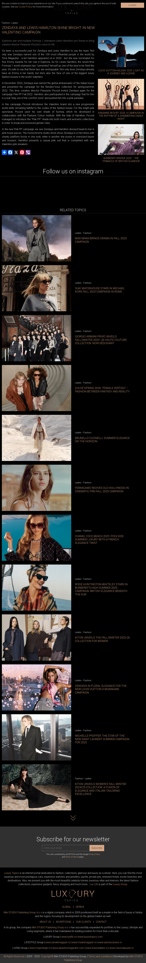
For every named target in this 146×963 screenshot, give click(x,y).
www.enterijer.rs (40, 947)
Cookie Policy (25, 6)
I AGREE (132, 5)
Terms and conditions (100, 956)
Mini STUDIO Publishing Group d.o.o (23, 912)
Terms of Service (72, 857)
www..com (90, 936)
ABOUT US (45, 921)
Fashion (6, 23)
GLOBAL (66, 906)
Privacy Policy (94, 854)
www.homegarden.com (68, 947)
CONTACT (101, 921)
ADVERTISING (63, 921)
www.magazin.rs (57, 942)
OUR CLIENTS (83, 921)
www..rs (68, 936)
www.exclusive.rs (110, 942)
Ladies (15, 23)
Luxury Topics (11, 873)
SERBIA (80, 906)
